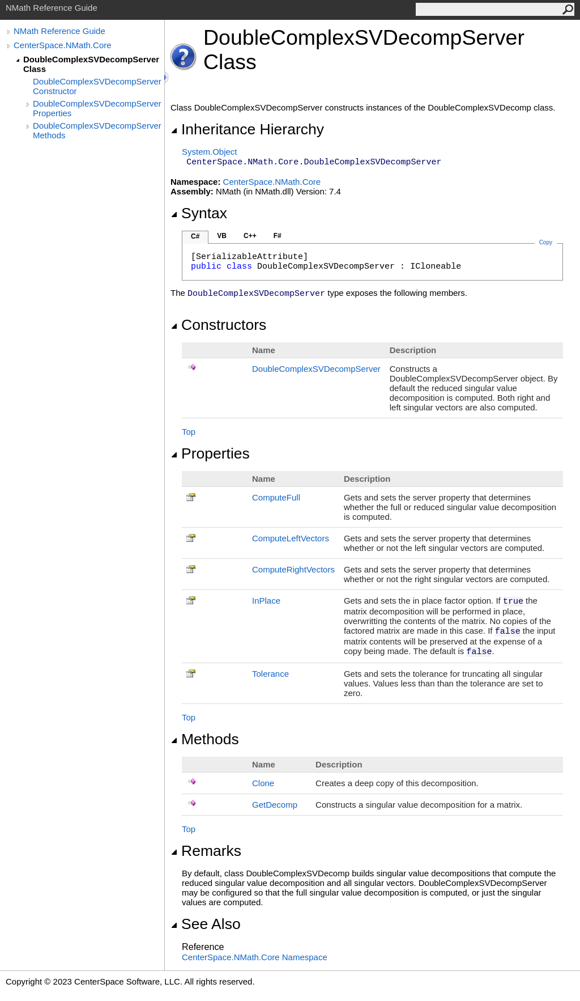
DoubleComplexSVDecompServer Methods (97, 130)
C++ (250, 236)
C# (195, 236)
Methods (204, 739)
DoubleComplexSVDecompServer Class (91, 64)
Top (188, 431)
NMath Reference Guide (59, 31)
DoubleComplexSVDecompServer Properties (97, 108)
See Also (205, 923)
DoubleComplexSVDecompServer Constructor (97, 86)
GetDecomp (274, 804)
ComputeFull (276, 497)
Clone (263, 783)
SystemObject (209, 151)
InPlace (266, 600)
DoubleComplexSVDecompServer (316, 369)
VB (222, 236)
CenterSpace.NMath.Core (63, 45)
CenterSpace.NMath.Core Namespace (254, 957)
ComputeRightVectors (293, 569)
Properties (210, 453)
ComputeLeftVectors (290, 538)
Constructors (218, 324)
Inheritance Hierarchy (247, 129)
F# (278, 236)
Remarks (205, 850)
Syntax (198, 213)
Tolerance (270, 673)
